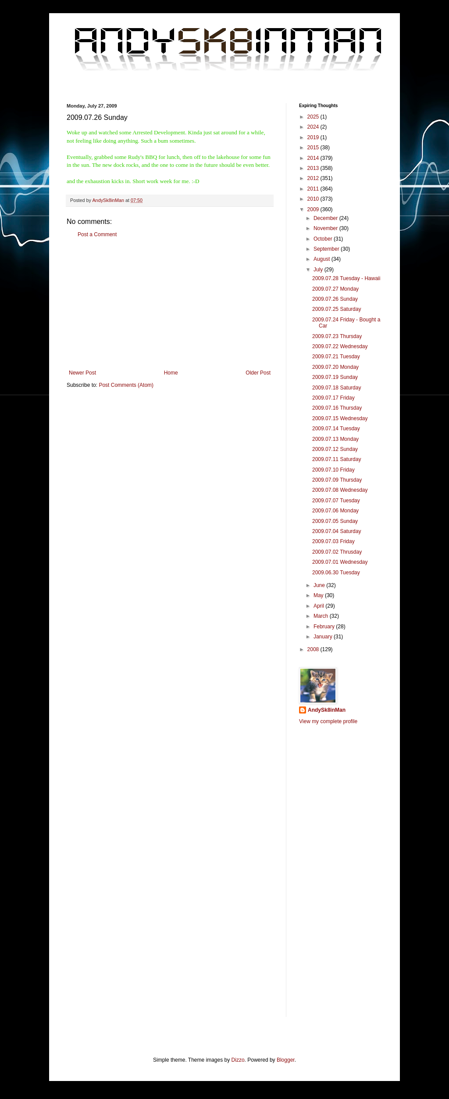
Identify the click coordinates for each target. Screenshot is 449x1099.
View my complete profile (328, 721)
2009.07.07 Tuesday (336, 500)
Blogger (286, 1060)
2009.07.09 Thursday (337, 480)
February (325, 626)
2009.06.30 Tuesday (336, 572)
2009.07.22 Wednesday (340, 346)
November (326, 228)
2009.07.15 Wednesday (340, 418)
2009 (314, 209)
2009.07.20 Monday (335, 367)
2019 (314, 137)
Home (171, 373)
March (322, 616)
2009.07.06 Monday (335, 511)
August (322, 259)
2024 (314, 127)
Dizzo (238, 1060)
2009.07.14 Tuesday (336, 428)
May (319, 595)
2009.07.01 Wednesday (340, 562)
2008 (314, 649)
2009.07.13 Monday (335, 439)
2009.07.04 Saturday (336, 531)
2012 (314, 178)
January (324, 637)
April (319, 606)
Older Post (258, 373)
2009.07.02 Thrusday (337, 552)
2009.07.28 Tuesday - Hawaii (346, 278)
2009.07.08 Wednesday (340, 490)
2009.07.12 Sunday (335, 449)
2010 (314, 199)
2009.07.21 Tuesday (336, 356)
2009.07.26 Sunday (335, 299)
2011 (314, 189)
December (326, 218)
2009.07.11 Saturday (336, 459)
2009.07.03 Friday (333, 541)
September (327, 249)
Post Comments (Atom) (126, 385)
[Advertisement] (169, 304)
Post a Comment (97, 234)
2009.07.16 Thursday (337, 408)
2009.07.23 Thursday (337, 336)
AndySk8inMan (327, 710)
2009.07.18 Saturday (336, 388)
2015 (314, 147)
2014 (314, 158)
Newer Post (82, 373)
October (324, 239)
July (319, 270)
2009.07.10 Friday (333, 470)
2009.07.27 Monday (335, 289)
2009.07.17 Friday (333, 398)
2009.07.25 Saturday (336, 309)
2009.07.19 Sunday (335, 377)
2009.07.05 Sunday (335, 521)
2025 (314, 117)
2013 (314, 168)
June (320, 585)
